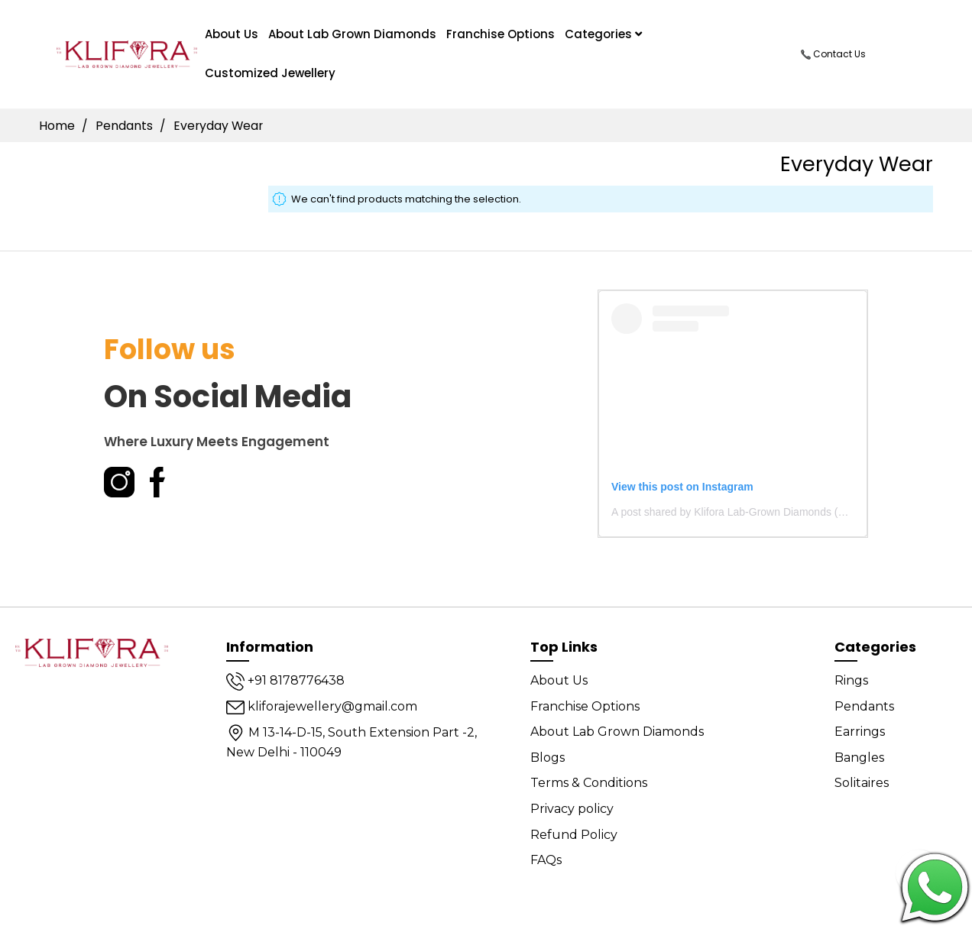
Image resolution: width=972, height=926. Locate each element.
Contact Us (833, 53)
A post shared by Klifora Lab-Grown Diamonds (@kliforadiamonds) (769, 512)
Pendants (126, 125)
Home (58, 125)
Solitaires (861, 782)
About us (231, 34)
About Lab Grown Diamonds (352, 34)
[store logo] (127, 53)
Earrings (859, 731)
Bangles (859, 757)
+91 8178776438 (285, 680)
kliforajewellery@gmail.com (321, 706)
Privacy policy (572, 808)
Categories (603, 34)
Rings (851, 680)
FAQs (546, 860)
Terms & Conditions (588, 782)
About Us (559, 680)
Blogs (547, 757)
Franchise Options (500, 34)
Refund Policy (573, 834)
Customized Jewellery (270, 73)
